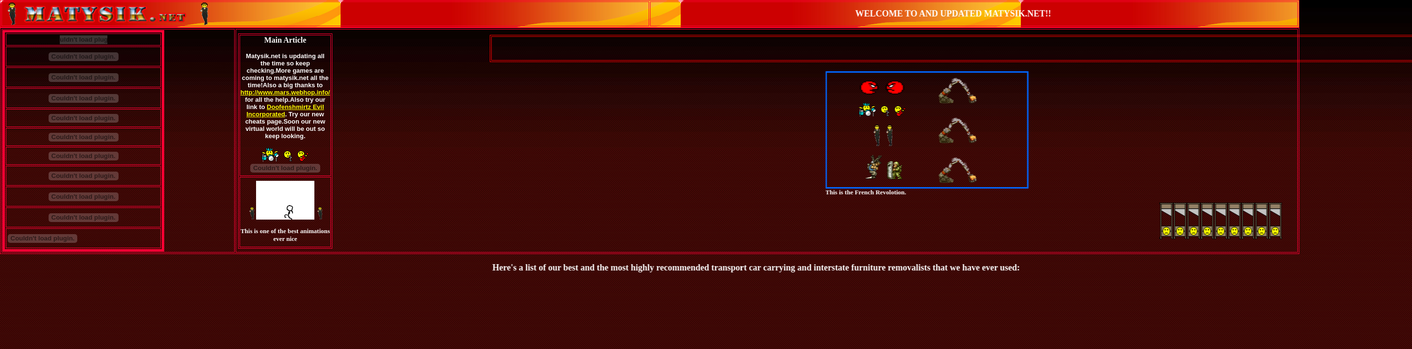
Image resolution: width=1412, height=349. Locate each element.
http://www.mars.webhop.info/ (285, 92)
